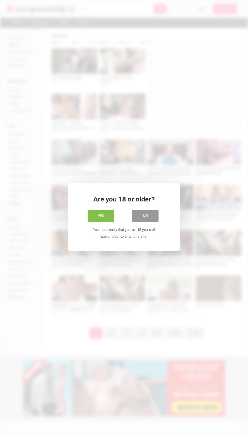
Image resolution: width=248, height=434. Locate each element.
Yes (101, 216)
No (145, 216)
